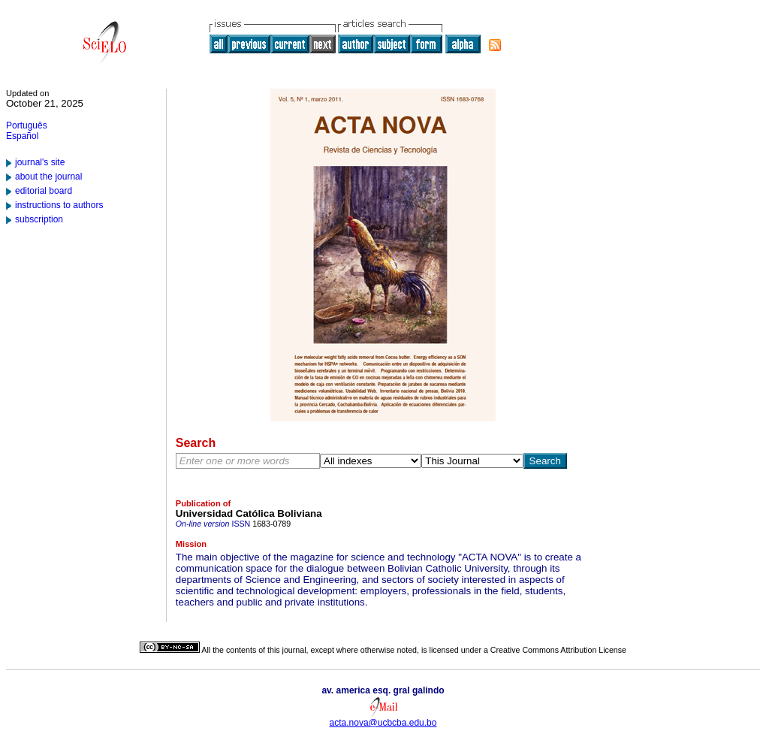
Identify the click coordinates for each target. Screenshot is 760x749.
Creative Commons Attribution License (558, 649)
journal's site (40, 162)
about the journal (48, 176)
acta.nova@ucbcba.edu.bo (383, 722)
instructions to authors (59, 205)
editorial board (43, 191)
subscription (39, 219)
